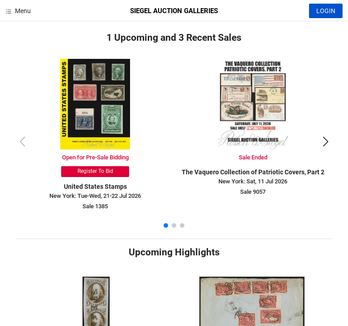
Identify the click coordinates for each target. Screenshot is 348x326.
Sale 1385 (95, 206)
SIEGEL (174, 11)
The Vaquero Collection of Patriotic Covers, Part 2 (253, 172)
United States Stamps (95, 186)
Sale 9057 (253, 191)
